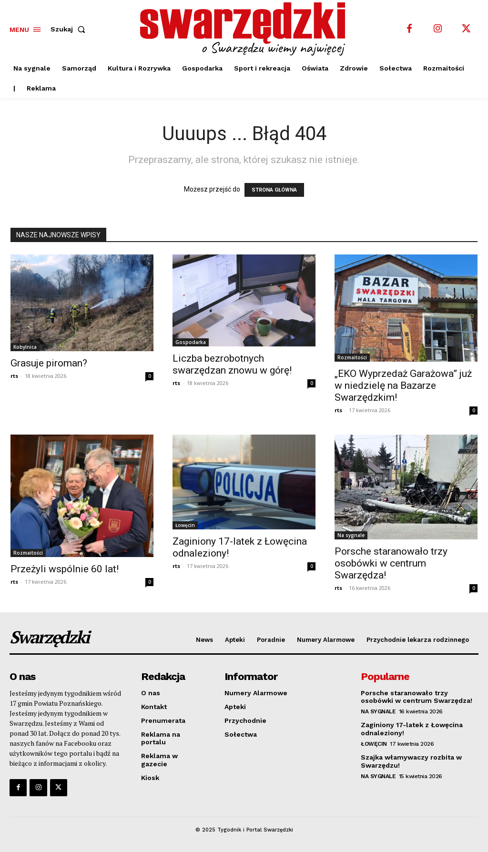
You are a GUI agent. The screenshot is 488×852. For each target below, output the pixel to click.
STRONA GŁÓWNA (274, 190)
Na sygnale (351, 535)
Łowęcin (185, 525)
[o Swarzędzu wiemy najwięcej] (245, 29)
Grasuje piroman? (48, 363)
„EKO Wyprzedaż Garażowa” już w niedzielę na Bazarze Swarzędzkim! (403, 385)
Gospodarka (190, 342)
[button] (70, 29)
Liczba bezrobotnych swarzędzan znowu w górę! (232, 364)
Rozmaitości (352, 357)
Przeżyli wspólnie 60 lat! (64, 569)
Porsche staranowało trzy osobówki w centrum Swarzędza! (391, 563)
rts (14, 375)
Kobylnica (25, 347)
